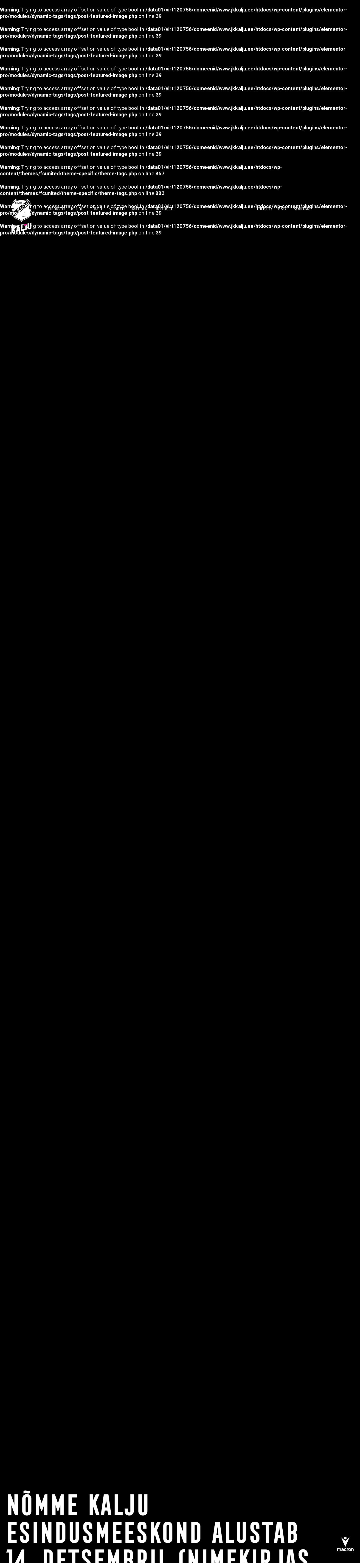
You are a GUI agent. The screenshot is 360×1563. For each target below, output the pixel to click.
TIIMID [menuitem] (96, 208)
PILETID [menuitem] (264, 208)
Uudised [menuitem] (56, 208)
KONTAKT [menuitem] (303, 208)
